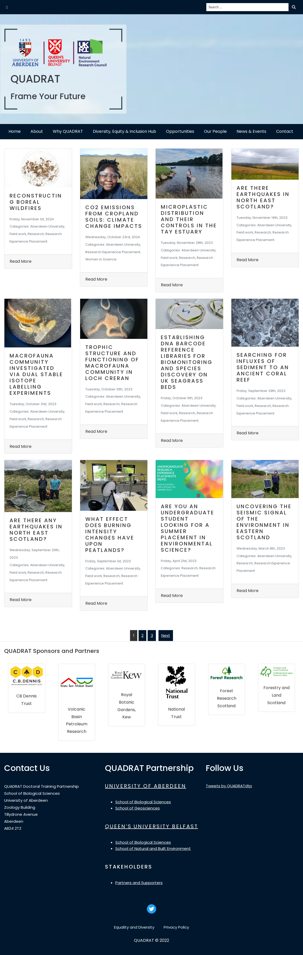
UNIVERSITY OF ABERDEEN (145, 786)
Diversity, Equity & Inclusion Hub (124, 131)
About (37, 131)
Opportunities (180, 131)
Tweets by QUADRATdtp (229, 786)
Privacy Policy (176, 927)
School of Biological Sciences (143, 802)
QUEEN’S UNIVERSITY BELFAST (151, 826)
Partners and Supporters (139, 882)
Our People (215, 131)
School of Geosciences (137, 808)
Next (165, 635)
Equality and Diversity (134, 927)
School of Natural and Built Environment (153, 848)
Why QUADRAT (68, 131)
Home (15, 131)
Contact (284, 131)
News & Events (251, 131)
